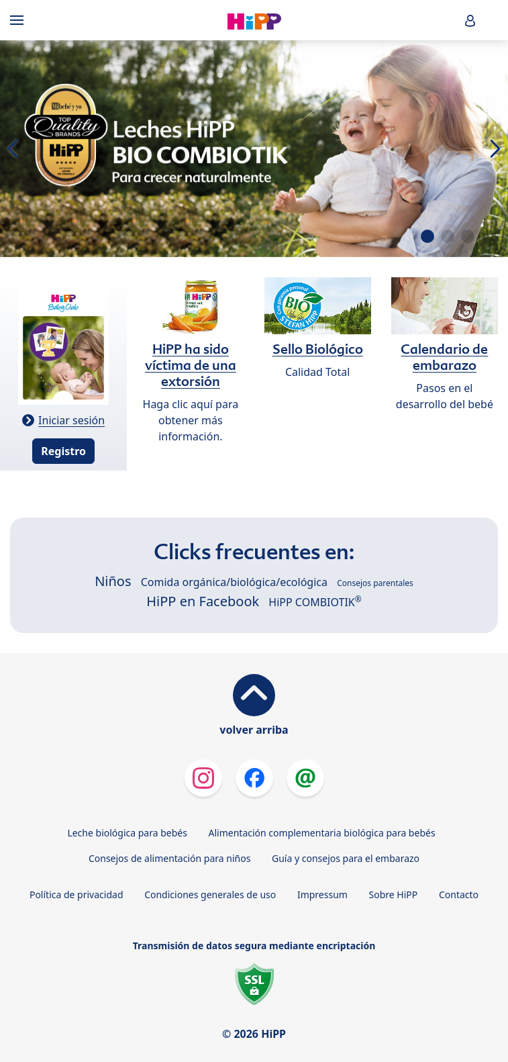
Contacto (458, 894)
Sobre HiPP (393, 894)
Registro (63, 451)
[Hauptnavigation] (19, 20)
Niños (113, 581)
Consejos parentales (375, 583)
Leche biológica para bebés (127, 832)
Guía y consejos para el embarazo (345, 858)
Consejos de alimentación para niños (169, 858)
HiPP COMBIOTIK (314, 602)
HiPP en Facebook (202, 601)
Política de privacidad (76, 894)
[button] (470, 20)
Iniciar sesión (71, 420)
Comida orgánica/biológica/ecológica (234, 582)
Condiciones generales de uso (210, 894)
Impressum (322, 894)
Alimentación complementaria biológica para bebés (322, 832)
